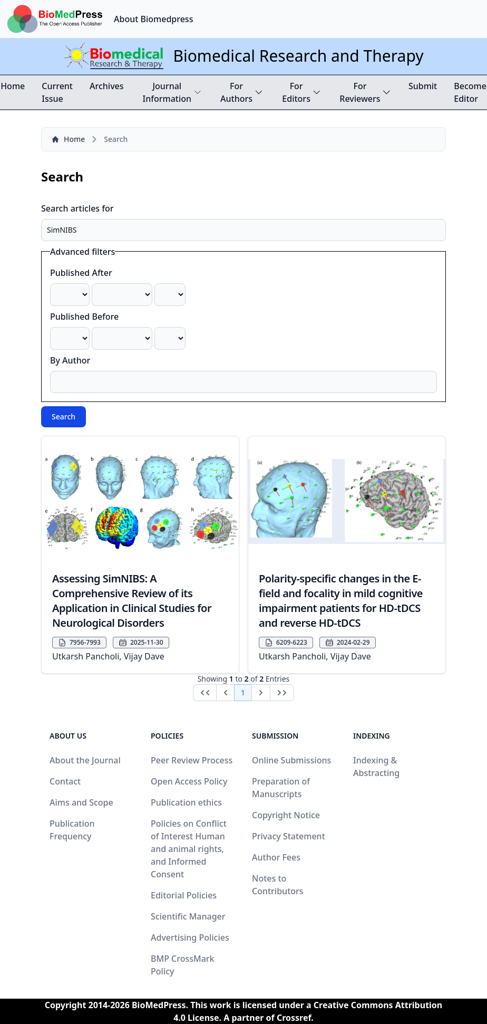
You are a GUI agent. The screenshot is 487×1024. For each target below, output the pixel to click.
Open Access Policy (189, 781)
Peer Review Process (191, 760)
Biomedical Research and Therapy (298, 55)
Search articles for (77, 208)
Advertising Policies (190, 937)
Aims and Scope (81, 802)
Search (63, 416)
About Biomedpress (153, 19)
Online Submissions (291, 760)
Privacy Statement (288, 836)
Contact (65, 781)
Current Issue (57, 92)
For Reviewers (365, 92)
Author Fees (276, 857)
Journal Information (172, 92)
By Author (70, 360)
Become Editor (470, 92)
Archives (107, 86)
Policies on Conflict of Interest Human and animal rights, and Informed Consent (189, 849)
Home (13, 86)
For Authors (242, 92)
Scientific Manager (188, 916)
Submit (422, 86)
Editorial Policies (184, 895)
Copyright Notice (286, 815)
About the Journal (85, 760)
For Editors (301, 92)
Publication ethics (186, 802)
